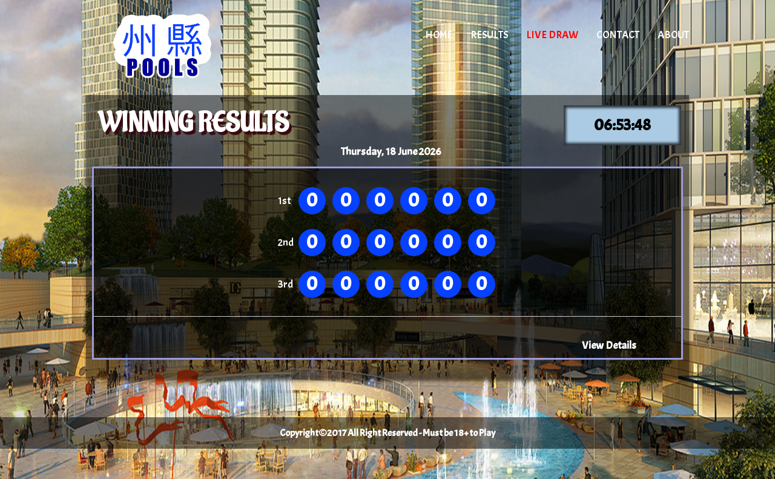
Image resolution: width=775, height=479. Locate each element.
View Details (609, 345)
